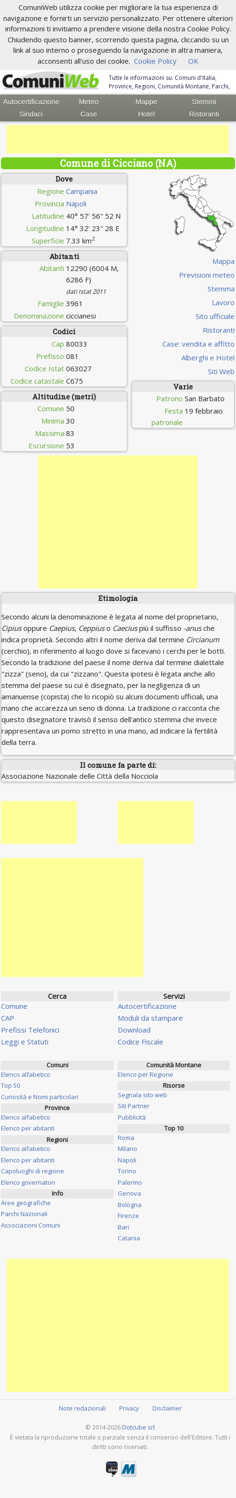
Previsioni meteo (207, 275)
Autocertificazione (31, 101)
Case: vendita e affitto (198, 343)
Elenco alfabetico (25, 1074)
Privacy (129, 1408)
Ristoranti (204, 114)
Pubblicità (132, 1117)
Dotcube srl (138, 1427)
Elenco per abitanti (28, 1128)
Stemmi (204, 101)
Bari (123, 1227)
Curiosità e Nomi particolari (39, 1096)
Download (134, 1029)
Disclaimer (167, 1408)
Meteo (89, 101)
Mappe (146, 101)
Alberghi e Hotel (208, 357)
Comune (14, 1006)
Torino (127, 1171)
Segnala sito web (142, 1095)
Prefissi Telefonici (30, 1029)
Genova (129, 1193)
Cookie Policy (155, 61)
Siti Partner (134, 1106)
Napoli (76, 203)
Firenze (128, 1215)
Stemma (221, 288)
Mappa (223, 261)
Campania (81, 191)
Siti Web (221, 371)
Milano (127, 1148)
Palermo (130, 1182)
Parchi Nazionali (24, 1213)
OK (193, 61)
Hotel (146, 114)
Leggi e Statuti (24, 1041)
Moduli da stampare (150, 1018)
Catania (129, 1238)
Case (88, 114)
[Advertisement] (118, 139)
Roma (126, 1137)
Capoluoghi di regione (32, 1171)
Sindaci (31, 114)
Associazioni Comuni (30, 1225)
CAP (7, 1018)
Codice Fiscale (140, 1041)
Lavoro (223, 302)
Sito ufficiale (215, 316)
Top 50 (10, 1085)
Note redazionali (82, 1408)
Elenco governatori (28, 1182)
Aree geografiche (26, 1202)
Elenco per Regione (145, 1074)
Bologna (130, 1204)
